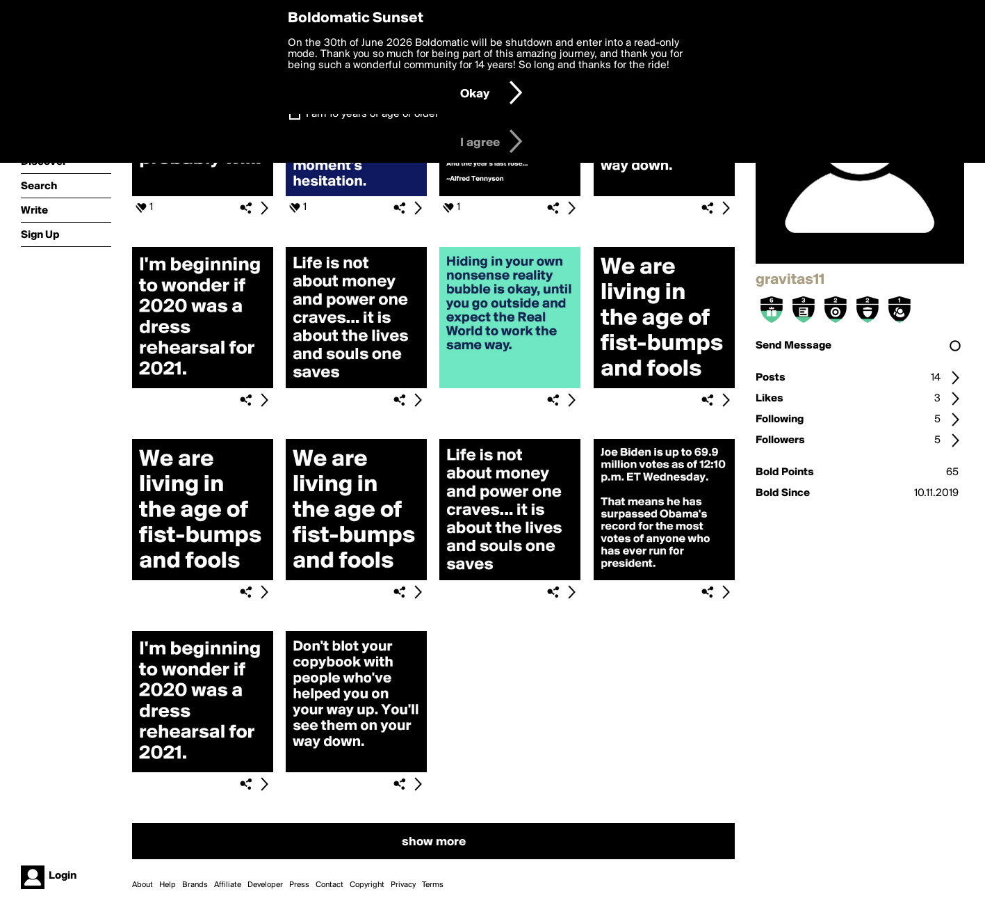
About (142, 885)
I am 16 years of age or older (372, 114)
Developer (265, 885)
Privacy (403, 885)
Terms (432, 885)
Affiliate (227, 885)
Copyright (367, 885)
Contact (329, 885)
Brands (195, 885)
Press (299, 885)
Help (167, 885)
